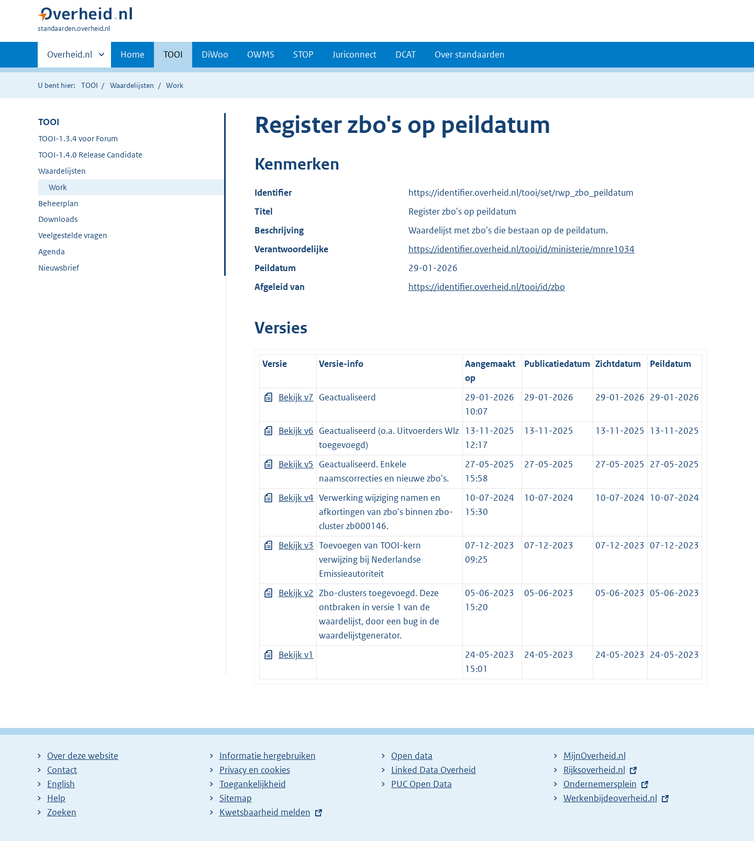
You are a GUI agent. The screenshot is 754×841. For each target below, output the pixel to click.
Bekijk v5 (296, 464)
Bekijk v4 (296, 497)
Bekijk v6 (296, 430)
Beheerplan (58, 203)
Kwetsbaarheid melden (265, 812)
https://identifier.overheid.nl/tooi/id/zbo (486, 287)
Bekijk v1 (296, 654)
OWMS (260, 54)
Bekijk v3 (296, 545)
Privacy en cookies (254, 770)
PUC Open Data (421, 784)
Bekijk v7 (296, 397)
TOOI (173, 54)
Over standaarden (470, 54)
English (61, 784)
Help (56, 798)
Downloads (57, 219)
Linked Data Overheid (433, 770)
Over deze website (82, 755)
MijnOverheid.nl (594, 755)
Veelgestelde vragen (72, 235)
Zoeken (61, 812)
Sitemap (235, 798)
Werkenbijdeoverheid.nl (610, 798)
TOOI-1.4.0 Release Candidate (90, 155)
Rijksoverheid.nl (594, 770)
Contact (62, 770)
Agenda (51, 251)
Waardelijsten (132, 85)
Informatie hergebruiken (267, 755)
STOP (303, 54)
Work (58, 187)
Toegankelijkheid (252, 784)
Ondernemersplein (600, 784)
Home (132, 54)
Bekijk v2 (296, 593)
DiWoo (215, 54)
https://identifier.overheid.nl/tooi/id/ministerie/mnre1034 (521, 249)
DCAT (405, 54)
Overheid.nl (69, 58)
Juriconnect (354, 54)
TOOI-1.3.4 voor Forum (78, 138)
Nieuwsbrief (58, 268)
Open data (412, 755)
